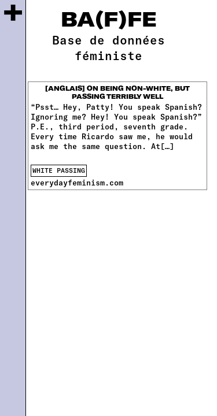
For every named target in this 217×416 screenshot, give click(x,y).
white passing (58, 170)
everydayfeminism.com (77, 182)
